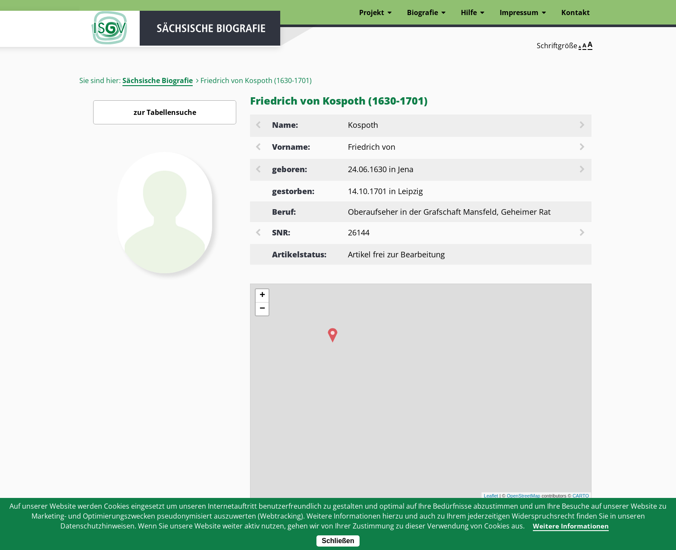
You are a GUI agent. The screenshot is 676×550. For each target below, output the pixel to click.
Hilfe (469, 12)
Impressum (519, 12)
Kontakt (575, 12)
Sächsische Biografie (157, 80)
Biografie (422, 12)
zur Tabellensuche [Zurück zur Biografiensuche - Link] (165, 112)
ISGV (105, 31)
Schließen (338, 540)
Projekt (371, 12)
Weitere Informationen (571, 526)
